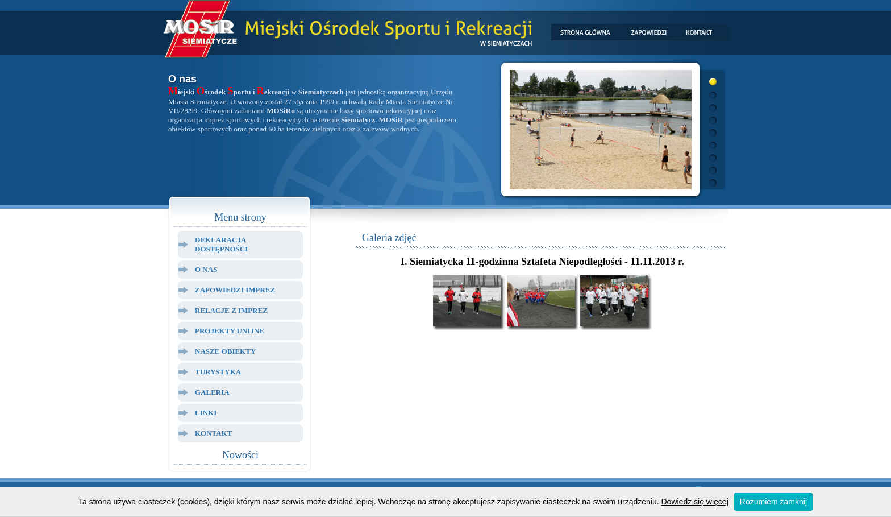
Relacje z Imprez (231, 310)
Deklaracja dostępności (221, 244)
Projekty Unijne (229, 330)
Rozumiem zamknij (773, 501)
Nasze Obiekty (225, 351)
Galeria (212, 392)
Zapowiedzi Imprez (235, 290)
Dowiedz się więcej (694, 501)
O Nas (206, 269)
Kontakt (213, 433)
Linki (205, 412)
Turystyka (218, 371)
